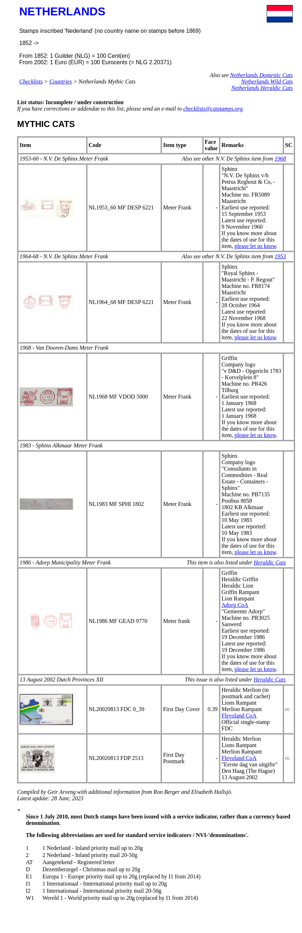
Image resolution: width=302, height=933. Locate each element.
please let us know (255, 246)
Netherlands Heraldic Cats (262, 88)
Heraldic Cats (270, 562)
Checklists (31, 81)
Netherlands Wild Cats (267, 81)
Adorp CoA (235, 605)
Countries (61, 81)
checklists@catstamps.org (213, 109)
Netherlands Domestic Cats (261, 75)
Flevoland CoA (239, 716)
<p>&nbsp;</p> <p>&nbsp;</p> (159, 860)
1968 (280, 159)
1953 (280, 256)
